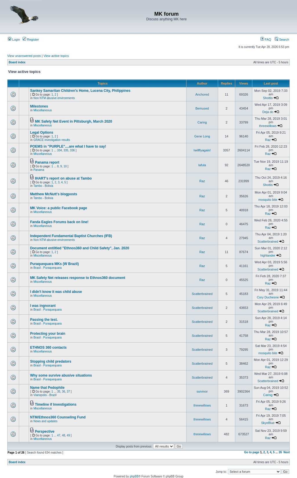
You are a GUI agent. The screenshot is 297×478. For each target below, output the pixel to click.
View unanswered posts (24, 56)
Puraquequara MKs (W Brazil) (54, 264)
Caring (202, 122)
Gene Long (202, 136)
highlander (267, 255)
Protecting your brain (47, 334)
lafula (202, 165)
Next (286, 452)
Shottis (268, 98)
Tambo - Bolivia (43, 185)
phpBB (134, 476)
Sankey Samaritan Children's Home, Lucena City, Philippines (80, 91)
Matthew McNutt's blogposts (53, 194)
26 (280, 452)
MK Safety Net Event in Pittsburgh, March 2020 (73, 121)
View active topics (56, 56)
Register (31, 39)
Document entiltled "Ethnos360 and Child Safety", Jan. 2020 (79, 248)
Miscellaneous (42, 110)
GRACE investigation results (51, 140)
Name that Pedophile (47, 388)
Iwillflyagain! (202, 150)
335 (66, 150)
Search (282, 39)
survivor (202, 391)
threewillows (268, 126)
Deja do (268, 112)
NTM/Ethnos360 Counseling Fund (58, 417)
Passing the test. (44, 320)
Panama (38, 169)
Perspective (44, 431)
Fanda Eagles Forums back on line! (59, 222)
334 (59, 150)
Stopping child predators (50, 361)
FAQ (265, 39)
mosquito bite (267, 199)
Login (14, 39)
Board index (17, 62)
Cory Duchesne (268, 297)
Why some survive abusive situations (61, 375)
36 (63, 391)
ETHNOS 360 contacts (48, 347)
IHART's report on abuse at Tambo (63, 178)
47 (58, 435)
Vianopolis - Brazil (45, 395)
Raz (268, 140)
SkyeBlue (267, 423)
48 (63, 435)
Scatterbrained (268, 241)
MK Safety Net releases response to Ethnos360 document (77, 278)
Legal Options (41, 132)
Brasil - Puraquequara (47, 267)
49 (68, 435)
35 (58, 391)
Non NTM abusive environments (54, 98)
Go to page (251, 452)
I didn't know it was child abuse (56, 292)
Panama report (47, 162)
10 (65, 166)
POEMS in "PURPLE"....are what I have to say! (68, 146)
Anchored (202, 94)
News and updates (45, 421)
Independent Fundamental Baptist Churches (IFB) (71, 236)
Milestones (39, 106)
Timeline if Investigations (55, 404)
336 (72, 150)
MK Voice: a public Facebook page (58, 208)
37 (68, 391)
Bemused (202, 108)
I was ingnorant (43, 306)
